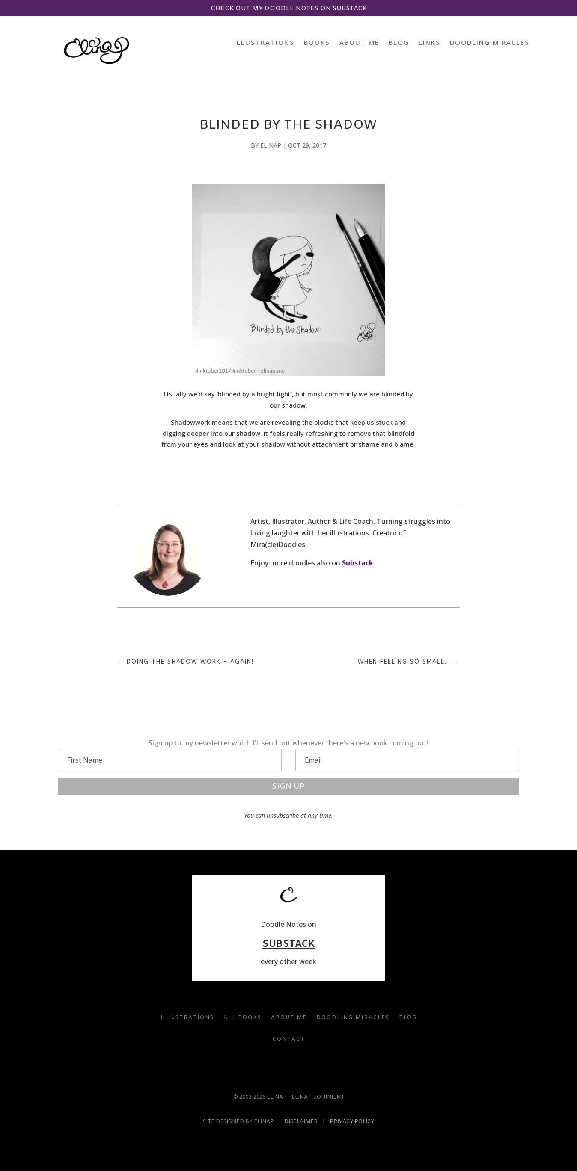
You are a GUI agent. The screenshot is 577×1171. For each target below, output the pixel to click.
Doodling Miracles (489, 43)
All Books (242, 1017)
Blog (399, 43)
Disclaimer (301, 1121)
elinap (270, 145)
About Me (359, 43)
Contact (289, 1039)
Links (429, 43)
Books (317, 43)
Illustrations (264, 43)
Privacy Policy (352, 1121)
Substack (357, 563)
